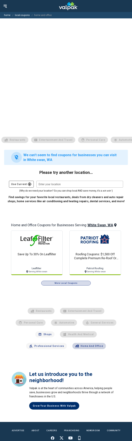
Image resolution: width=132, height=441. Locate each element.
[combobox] (79, 184)
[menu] (5, 6)
